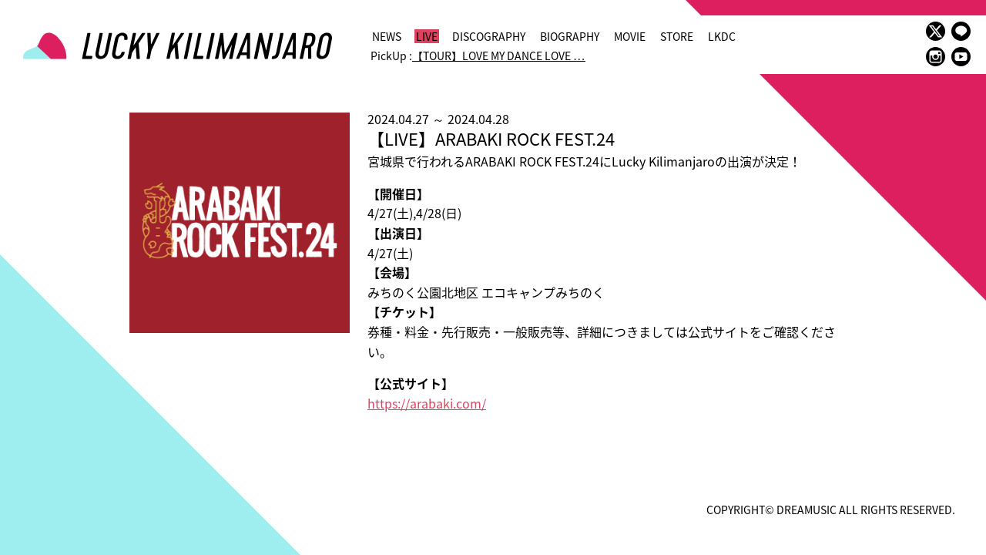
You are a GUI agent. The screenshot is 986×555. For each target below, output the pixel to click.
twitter (935, 31)
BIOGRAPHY (569, 36)
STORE (676, 36)
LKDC (722, 36)
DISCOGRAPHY (488, 36)
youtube (961, 56)
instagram (935, 56)
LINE (961, 31)
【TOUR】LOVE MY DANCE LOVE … (498, 55)
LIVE (427, 36)
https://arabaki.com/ (426, 403)
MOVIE (630, 36)
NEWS (386, 36)
